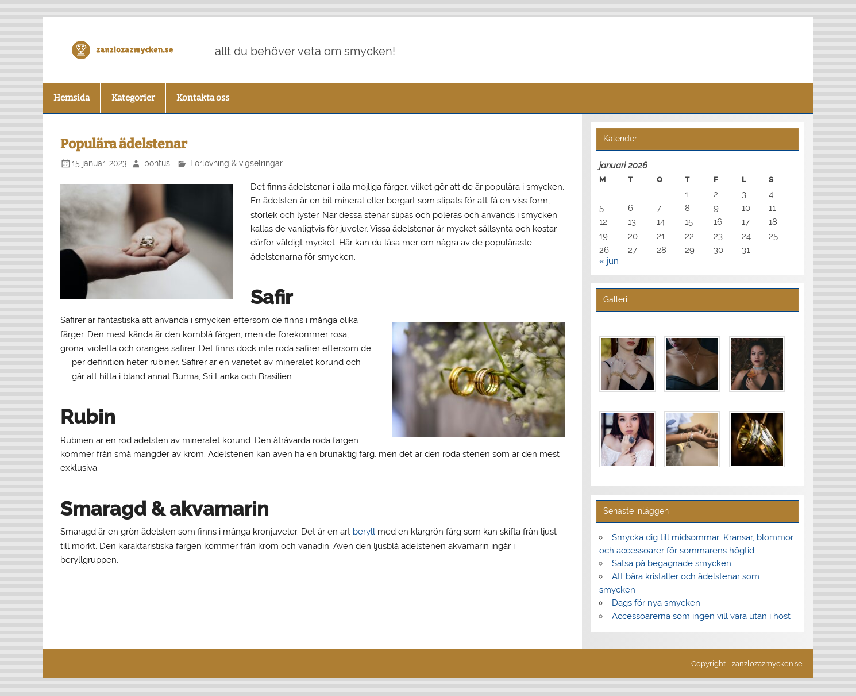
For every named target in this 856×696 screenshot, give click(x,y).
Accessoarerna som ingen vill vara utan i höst (701, 616)
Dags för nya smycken (656, 603)
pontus (157, 163)
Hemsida (71, 98)
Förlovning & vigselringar (236, 163)
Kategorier (133, 98)
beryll (364, 531)
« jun (609, 261)
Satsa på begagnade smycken (671, 563)
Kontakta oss (202, 98)
